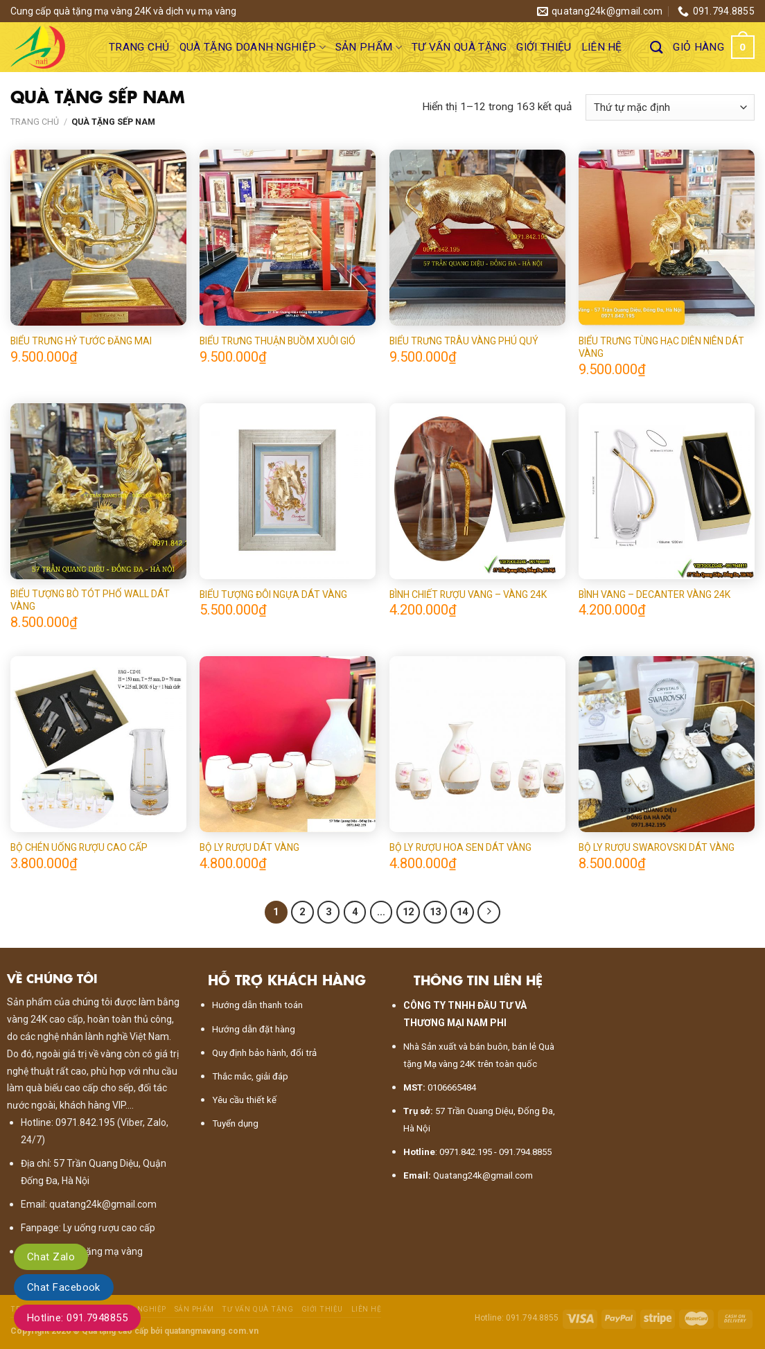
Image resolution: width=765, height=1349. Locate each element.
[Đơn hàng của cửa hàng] (670, 107)
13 (435, 912)
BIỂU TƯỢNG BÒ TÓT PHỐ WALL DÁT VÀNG (90, 600)
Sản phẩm (368, 47)
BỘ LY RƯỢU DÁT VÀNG (249, 847)
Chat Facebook (63, 1287)
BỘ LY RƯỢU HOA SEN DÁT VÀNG (460, 847)
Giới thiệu (543, 47)
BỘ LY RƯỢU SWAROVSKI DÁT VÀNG (657, 847)
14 (462, 912)
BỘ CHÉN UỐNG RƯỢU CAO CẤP (79, 847)
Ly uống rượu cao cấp (109, 1227)
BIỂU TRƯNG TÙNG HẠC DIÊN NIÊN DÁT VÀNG (661, 347)
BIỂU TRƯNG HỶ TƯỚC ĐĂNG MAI (81, 340)
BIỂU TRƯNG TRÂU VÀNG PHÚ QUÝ (463, 340)
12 (408, 912)
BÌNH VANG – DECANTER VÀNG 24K (654, 594)
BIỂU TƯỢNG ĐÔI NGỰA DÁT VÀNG (273, 594)
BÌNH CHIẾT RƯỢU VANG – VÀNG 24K (468, 594)
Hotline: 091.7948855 (77, 1318)
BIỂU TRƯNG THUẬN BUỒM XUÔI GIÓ (277, 340)
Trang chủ (139, 47)
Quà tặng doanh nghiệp (252, 47)
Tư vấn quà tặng (459, 47)
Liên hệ (601, 47)
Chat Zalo (51, 1257)
